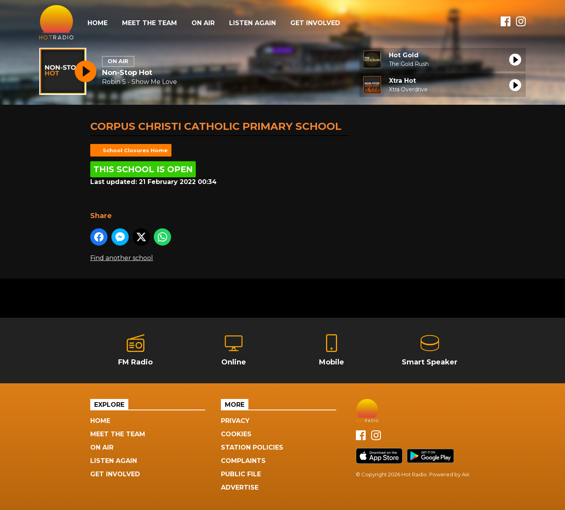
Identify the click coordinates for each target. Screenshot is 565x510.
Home (97, 23)
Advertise (240, 487)
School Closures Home (135, 150)
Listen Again (252, 23)
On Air (203, 23)
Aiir (466, 474)
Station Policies (252, 447)
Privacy (235, 420)
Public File (241, 474)
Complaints (243, 460)
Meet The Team (149, 23)
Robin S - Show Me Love (139, 82)
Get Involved (315, 23)
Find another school (121, 258)
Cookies (236, 434)
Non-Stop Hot (127, 72)
